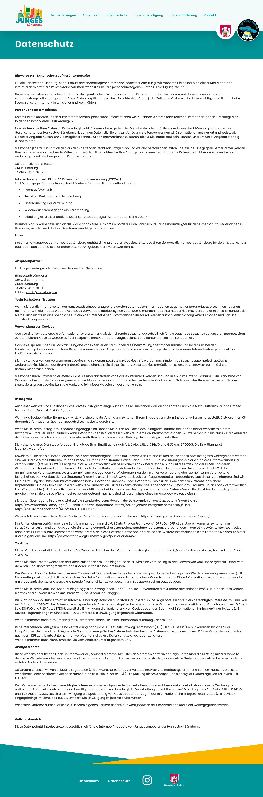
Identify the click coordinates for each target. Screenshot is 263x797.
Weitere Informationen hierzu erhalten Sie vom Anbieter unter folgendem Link (72, 640)
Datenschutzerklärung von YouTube (146, 620)
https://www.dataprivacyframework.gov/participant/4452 (92, 536)
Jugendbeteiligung (148, 15)
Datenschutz (119, 780)
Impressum (89, 780)
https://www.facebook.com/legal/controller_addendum (150, 477)
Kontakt (210, 15)
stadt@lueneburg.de (41, 292)
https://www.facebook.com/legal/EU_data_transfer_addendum (64, 505)
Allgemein (90, 15)
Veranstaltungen (63, 15)
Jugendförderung (183, 15)
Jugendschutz (116, 15)
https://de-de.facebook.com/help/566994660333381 (55, 509)
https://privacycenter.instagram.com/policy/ (148, 505)
